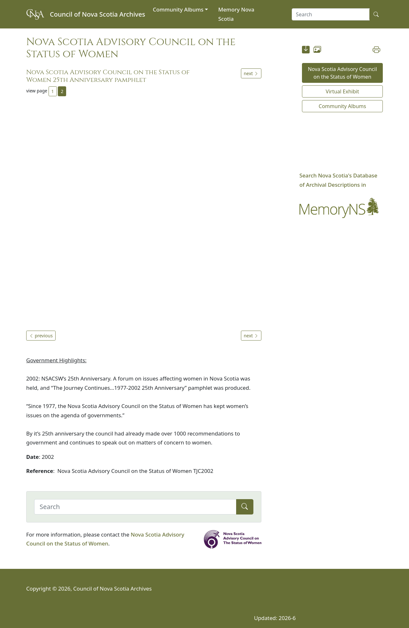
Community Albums (178, 9)
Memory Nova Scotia (236, 14)
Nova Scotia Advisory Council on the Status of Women (342, 73)
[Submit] (244, 506)
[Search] (135, 506)
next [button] (251, 73)
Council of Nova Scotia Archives (97, 14)
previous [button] (41, 336)
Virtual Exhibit (342, 91)
